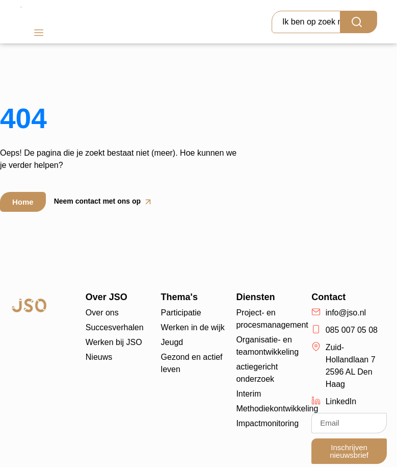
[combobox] (306, 22)
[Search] (358, 22)
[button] (38, 33)
